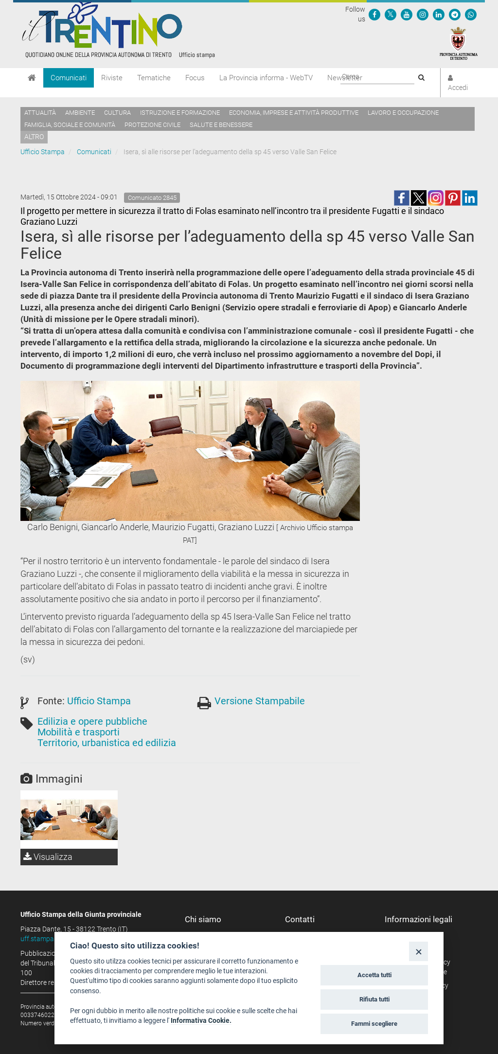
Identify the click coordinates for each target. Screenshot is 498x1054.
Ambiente (80, 112)
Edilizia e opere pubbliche (92, 721)
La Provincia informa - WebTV (266, 77)
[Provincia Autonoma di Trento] (459, 43)
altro (34, 137)
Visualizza (47, 857)
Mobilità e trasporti (78, 732)
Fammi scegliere (374, 1023)
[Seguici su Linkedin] (438, 14)
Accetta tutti (374, 975)
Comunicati (69, 77)
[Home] (31, 78)
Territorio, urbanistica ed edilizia (106, 743)
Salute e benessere (221, 124)
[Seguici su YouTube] (406, 14)
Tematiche (154, 77)
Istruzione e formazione (180, 112)
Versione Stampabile (259, 701)
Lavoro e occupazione (403, 112)
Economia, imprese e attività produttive (293, 112)
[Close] (418, 951)
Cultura (117, 112)
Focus (195, 77)
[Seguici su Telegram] (455, 14)
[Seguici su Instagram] (422, 14)
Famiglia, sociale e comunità (69, 124)
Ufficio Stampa (42, 152)
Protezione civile (152, 124)
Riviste (112, 77)
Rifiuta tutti (374, 999)
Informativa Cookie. (201, 1020)
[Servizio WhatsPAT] (471, 14)
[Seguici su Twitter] (390, 14)
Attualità (40, 112)
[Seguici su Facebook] (374, 14)
